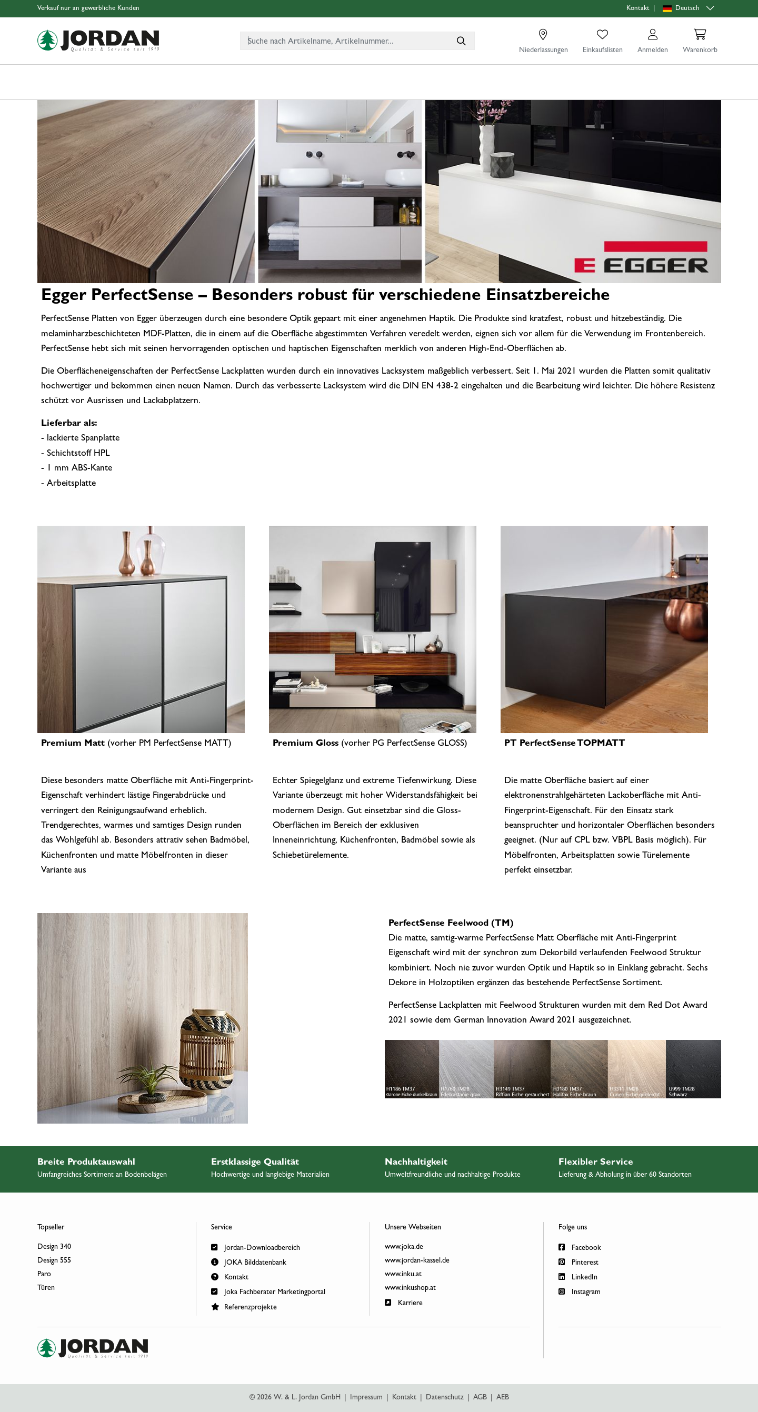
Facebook (579, 1247)
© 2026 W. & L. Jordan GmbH (295, 1397)
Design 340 (54, 1247)
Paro (44, 1274)
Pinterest (578, 1261)
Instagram (579, 1291)
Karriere (404, 1302)
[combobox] (357, 41)
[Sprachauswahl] (690, 8)
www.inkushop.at (410, 1288)
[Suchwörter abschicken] (460, 40)
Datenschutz (445, 1397)
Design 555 (54, 1261)
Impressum (366, 1397)
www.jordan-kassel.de (417, 1261)
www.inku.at (403, 1274)
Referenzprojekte (244, 1306)
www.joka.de (404, 1247)
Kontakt (638, 8)
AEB (502, 1397)
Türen (46, 1288)
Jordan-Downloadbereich (255, 1247)
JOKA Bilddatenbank (248, 1261)
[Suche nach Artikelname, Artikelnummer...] (460, 40)
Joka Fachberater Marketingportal (268, 1291)
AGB (480, 1397)
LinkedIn (577, 1276)
